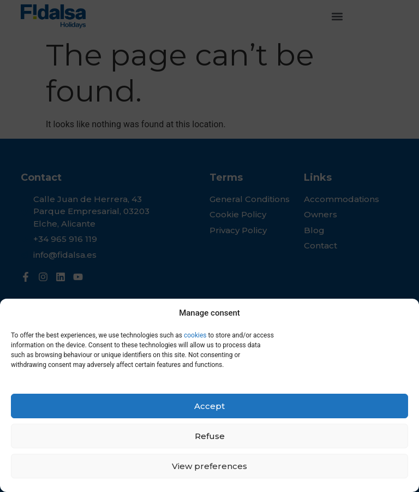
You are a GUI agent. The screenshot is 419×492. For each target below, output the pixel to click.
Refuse (210, 436)
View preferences (209, 466)
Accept (209, 406)
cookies (194, 335)
